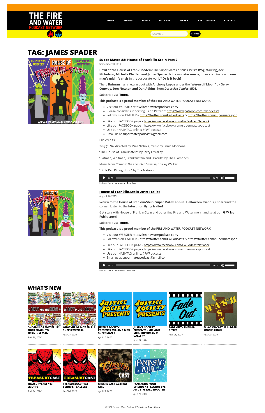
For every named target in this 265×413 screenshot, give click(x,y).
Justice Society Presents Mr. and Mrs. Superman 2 (114, 330)
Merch (184, 20)
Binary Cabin (154, 407)
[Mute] (222, 178)
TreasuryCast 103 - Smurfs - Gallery (76, 385)
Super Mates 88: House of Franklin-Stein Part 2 (138, 59)
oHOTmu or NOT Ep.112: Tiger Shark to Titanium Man (44, 330)
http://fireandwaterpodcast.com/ (155, 107)
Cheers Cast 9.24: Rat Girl (112, 385)
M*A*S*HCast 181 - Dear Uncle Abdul (220, 329)
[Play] (104, 178)
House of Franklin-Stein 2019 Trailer (129, 192)
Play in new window (116, 183)
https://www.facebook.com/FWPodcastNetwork (176, 121)
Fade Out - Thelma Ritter (182, 329)
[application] (168, 178)
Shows (128, 20)
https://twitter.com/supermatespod (212, 115)
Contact (230, 20)
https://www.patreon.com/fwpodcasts (193, 111)
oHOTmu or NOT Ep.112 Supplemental (79, 329)
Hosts (146, 20)
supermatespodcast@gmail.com (145, 134)
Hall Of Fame (206, 20)
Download (131, 183)
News (110, 20)
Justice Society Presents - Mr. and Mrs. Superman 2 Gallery (146, 331)
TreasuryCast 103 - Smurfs (41, 385)
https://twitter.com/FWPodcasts (162, 115)
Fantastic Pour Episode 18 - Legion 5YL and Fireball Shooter (149, 386)
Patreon (165, 20)
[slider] (163, 178)
